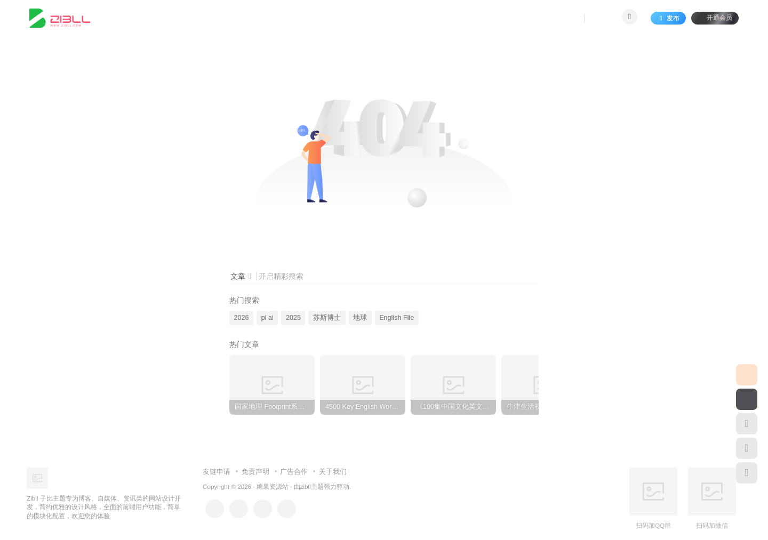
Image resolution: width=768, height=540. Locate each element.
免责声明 (255, 471)
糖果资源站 (273, 486)
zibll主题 (312, 486)
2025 (293, 317)
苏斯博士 (327, 317)
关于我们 (333, 471)
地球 (360, 317)
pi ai (267, 317)
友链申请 (216, 471)
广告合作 (294, 471)
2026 (241, 317)
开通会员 (715, 17)
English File (396, 317)
